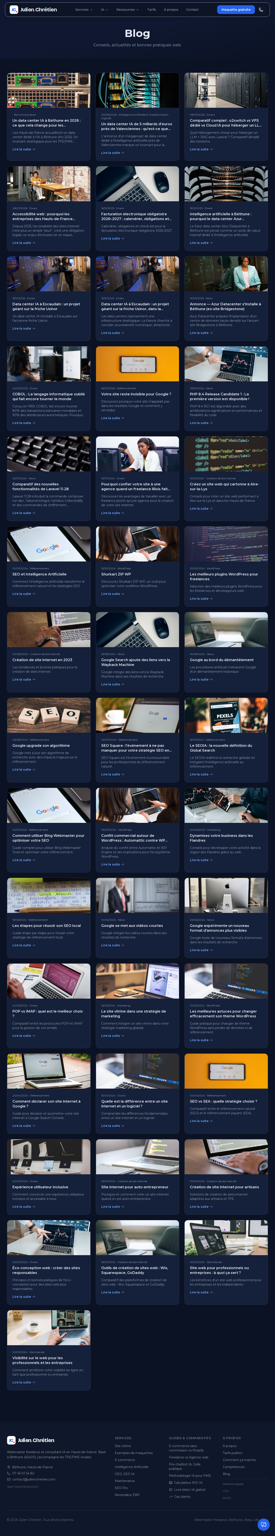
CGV (226, 1491)
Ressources (127, 10)
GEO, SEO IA (124, 1474)
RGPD (227, 1498)
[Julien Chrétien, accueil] (33, 9)
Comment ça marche (239, 1460)
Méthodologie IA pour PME (190, 1476)
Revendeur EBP (127, 1495)
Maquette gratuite (236, 10)
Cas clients (179, 1497)
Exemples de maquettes (134, 1453)
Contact (192, 10)
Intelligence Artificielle (132, 1467)
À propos (171, 10)
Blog (226, 1474)
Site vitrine (123, 1446)
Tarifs (151, 10)
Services (84, 10)
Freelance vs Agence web (188, 1457)
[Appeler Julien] (261, 9)
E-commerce (125, 1460)
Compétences (234, 1467)
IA (104, 10)
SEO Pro (121, 1488)
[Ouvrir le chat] (264, 1525)
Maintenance (125, 1481)
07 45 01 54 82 (23, 1473)
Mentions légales (233, 1484)
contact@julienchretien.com (33, 1479)
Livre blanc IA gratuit (187, 1490)
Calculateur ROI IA (185, 1483)
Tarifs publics (232, 1453)
